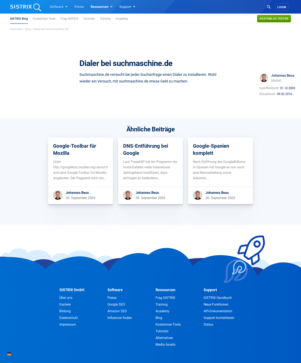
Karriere (65, 304)
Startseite (16, 29)
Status (208, 324)
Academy (122, 18)
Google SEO (116, 304)
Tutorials (89, 18)
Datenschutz (68, 318)
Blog (28, 29)
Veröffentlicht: (269, 88)
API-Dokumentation (218, 311)
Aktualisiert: (267, 94)
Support (127, 7)
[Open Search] (269, 6)
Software (59, 7)
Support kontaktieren (219, 318)
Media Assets (165, 344)
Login (281, 7)
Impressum (67, 324)
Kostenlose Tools (44, 18)
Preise (79, 7)
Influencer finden (119, 318)
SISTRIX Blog (19, 18)
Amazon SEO (117, 311)
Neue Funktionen (216, 304)
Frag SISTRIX (69, 18)
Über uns (65, 298)
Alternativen (164, 338)
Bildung (65, 311)
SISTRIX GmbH (71, 290)
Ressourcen (102, 7)
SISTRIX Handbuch (218, 298)
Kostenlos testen (274, 18)
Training (105, 18)
